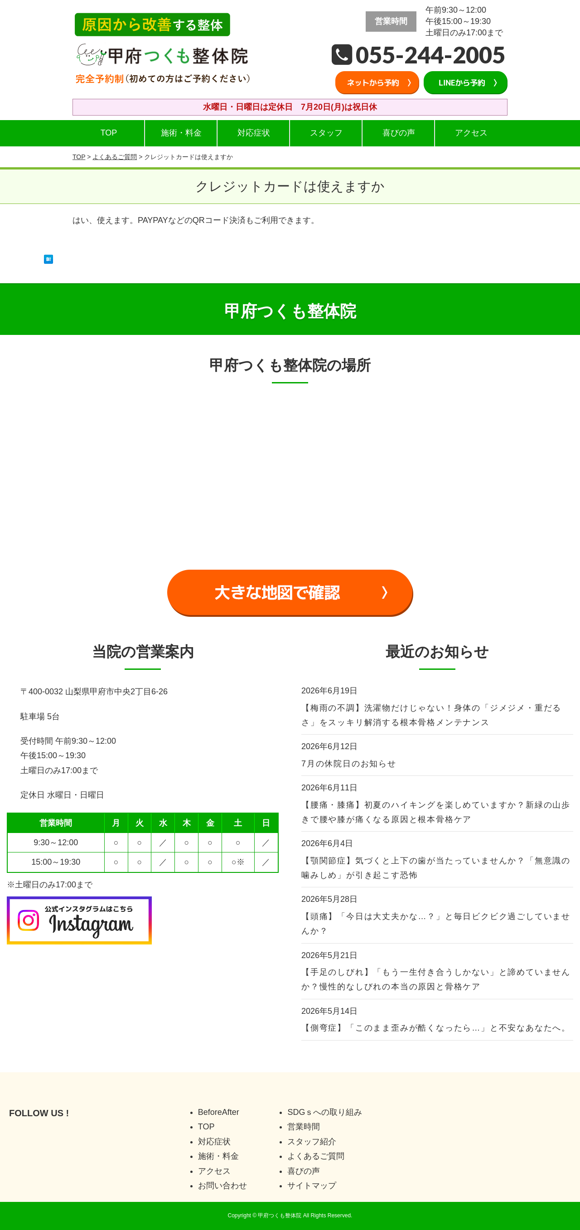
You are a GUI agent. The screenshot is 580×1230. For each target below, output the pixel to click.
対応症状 (253, 132)
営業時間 (303, 1126)
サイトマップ (311, 1185)
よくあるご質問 (114, 156)
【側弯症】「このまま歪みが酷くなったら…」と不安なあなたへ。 (435, 1027)
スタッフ (326, 132)
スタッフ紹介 (311, 1141)
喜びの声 (398, 132)
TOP (109, 132)
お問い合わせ (222, 1185)
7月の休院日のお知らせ (348, 763)
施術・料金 (181, 132)
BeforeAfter (218, 1112)
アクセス (471, 132)
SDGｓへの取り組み (324, 1112)
